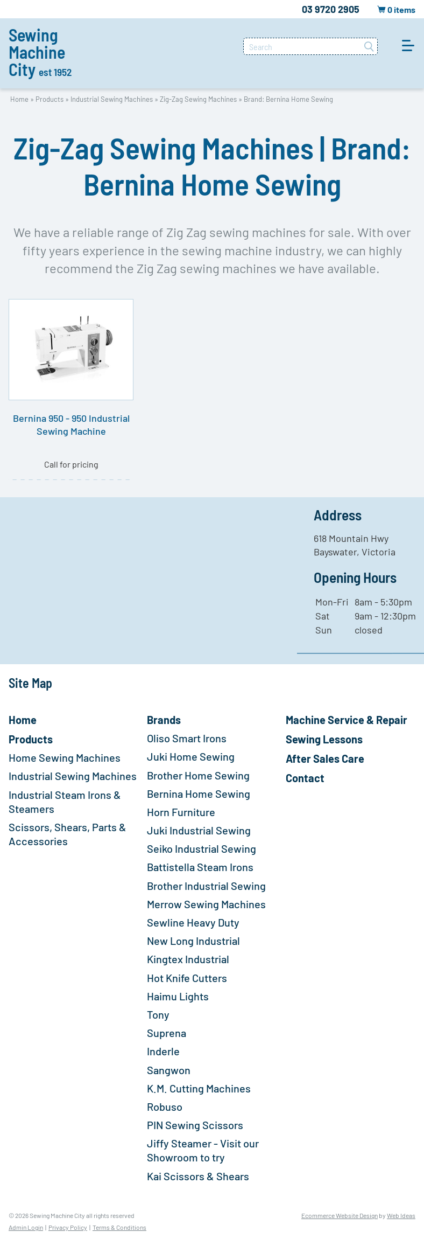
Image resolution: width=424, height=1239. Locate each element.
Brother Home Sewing (198, 775)
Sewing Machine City (40, 51)
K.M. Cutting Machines (199, 1088)
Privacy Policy (67, 1227)
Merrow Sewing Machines (206, 903)
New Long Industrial (193, 940)
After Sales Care (325, 758)
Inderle (163, 1051)
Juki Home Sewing (191, 756)
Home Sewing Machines (65, 757)
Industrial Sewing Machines (111, 99)
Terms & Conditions (119, 1227)
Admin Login (26, 1227)
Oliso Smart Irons (187, 738)
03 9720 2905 (330, 9)
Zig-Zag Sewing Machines (198, 99)
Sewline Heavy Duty (193, 922)
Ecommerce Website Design (339, 1215)
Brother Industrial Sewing (206, 885)
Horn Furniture (181, 811)
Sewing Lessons (324, 739)
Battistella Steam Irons (200, 866)
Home (19, 99)
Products (49, 99)
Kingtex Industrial (188, 958)
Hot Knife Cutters (187, 977)
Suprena (166, 1032)
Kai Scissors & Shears (198, 1176)
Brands (164, 719)
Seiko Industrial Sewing (201, 848)
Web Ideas (401, 1215)
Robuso (164, 1106)
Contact (305, 777)
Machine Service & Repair (346, 719)
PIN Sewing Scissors (195, 1124)
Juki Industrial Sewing (199, 830)
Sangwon (168, 1069)
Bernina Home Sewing (198, 793)
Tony (158, 1014)
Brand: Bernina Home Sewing (288, 99)
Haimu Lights (178, 996)
